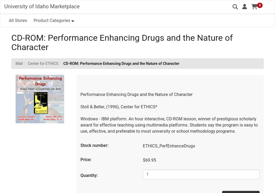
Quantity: (89, 175)
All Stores (18, 20)
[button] (244, 7)
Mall (19, 63)
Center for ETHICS (43, 63)
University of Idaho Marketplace (42, 6)
